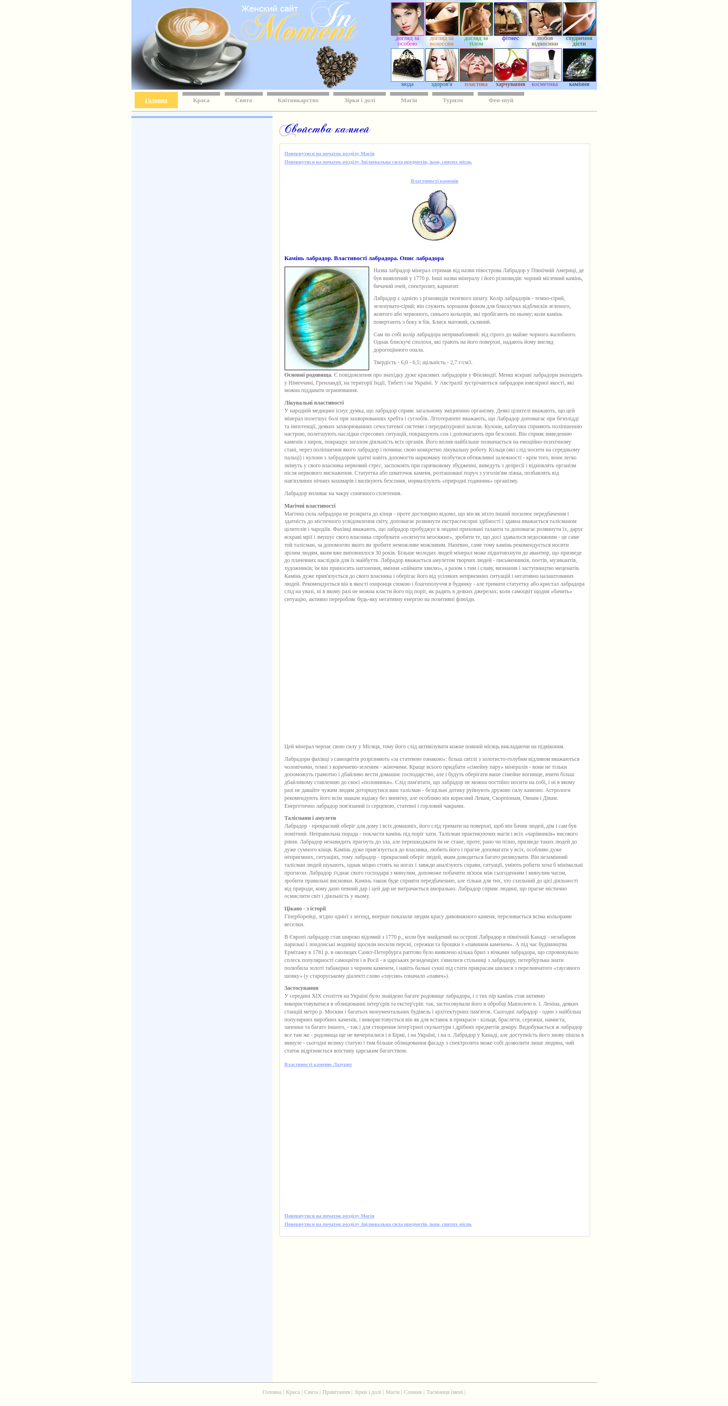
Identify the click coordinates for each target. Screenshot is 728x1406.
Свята (243, 100)
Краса (201, 100)
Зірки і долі (359, 100)
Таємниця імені (444, 1392)
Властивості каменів (434, 180)
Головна (156, 100)
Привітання (336, 1392)
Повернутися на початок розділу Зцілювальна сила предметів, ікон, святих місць (378, 161)
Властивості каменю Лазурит (318, 1064)
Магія (409, 100)
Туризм (453, 100)
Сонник (413, 1392)
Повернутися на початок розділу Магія (330, 153)
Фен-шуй (501, 100)
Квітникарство (298, 100)
